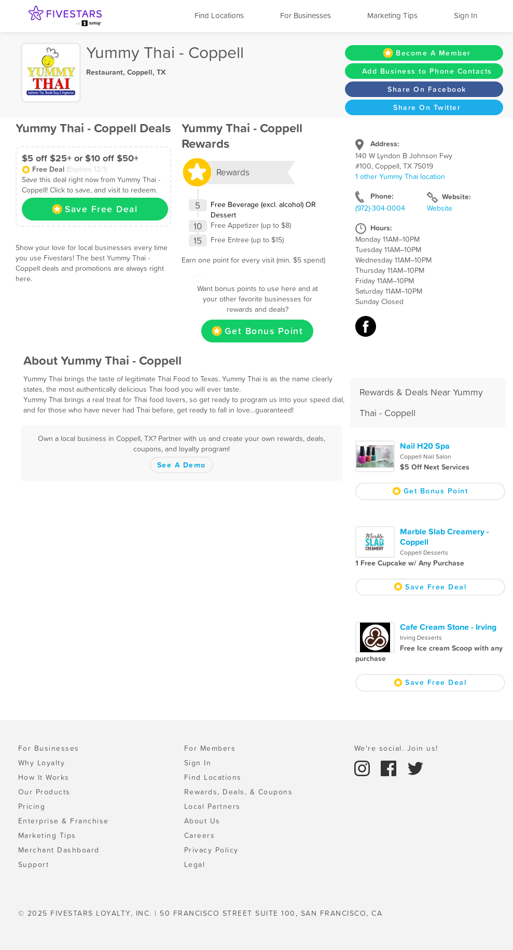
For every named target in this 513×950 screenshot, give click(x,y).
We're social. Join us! (396, 748)
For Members (210, 748)
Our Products (44, 792)
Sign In (465, 15)
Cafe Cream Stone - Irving (448, 627)
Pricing (32, 806)
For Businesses (305, 15)
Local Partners (212, 806)
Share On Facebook (426, 89)
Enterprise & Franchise (63, 821)
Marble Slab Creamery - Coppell (444, 536)
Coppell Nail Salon (425, 456)
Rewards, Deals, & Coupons (238, 792)
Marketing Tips (392, 15)
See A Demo (181, 465)
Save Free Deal (94, 209)
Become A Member (427, 53)
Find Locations (219, 15)
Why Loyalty (41, 763)
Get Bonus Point (257, 331)
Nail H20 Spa (425, 445)
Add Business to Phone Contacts (427, 71)
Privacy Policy (211, 850)
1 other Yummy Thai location (400, 176)
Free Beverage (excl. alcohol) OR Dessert (263, 209)
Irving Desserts (421, 637)
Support (33, 864)
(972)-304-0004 (380, 208)
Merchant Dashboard (59, 850)
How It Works (44, 777)
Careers (199, 835)
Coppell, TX (146, 72)
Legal (194, 864)
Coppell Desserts (424, 552)
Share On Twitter (427, 107)
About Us (202, 821)
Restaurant (104, 72)
